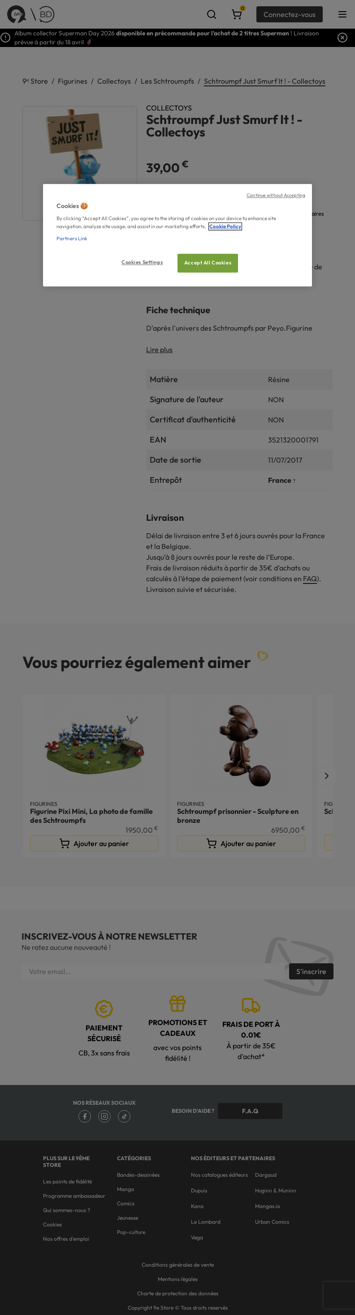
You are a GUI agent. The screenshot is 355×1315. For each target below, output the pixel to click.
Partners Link (71, 238)
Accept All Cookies (207, 263)
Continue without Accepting (276, 195)
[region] (177, 235)
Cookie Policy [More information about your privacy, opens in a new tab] (225, 226)
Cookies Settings (142, 262)
